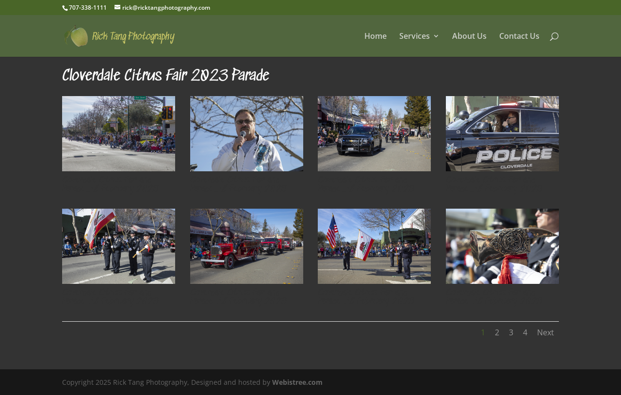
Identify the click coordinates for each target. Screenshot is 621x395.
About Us (469, 37)
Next (545, 332)
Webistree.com (297, 382)
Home (375, 37)
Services (414, 37)
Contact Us (519, 37)
